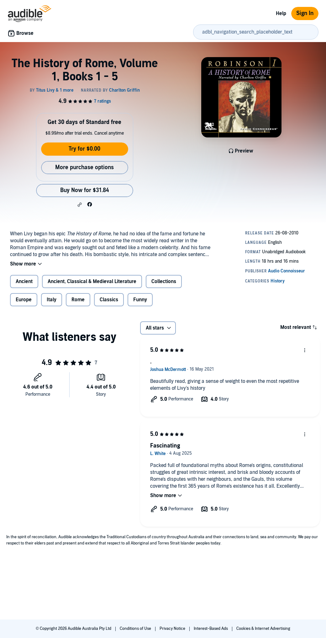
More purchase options (84, 167)
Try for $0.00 (84, 149)
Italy (51, 300)
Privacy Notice (173, 628)
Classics (109, 300)
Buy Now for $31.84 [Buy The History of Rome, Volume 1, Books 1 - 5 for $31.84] (84, 190)
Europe (24, 300)
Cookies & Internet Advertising (263, 628)
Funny (140, 300)
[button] (79, 204)
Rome (78, 300)
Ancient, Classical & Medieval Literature (92, 281)
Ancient (24, 281)
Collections (163, 281)
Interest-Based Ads (211, 628)
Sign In (304, 13)
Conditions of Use (136, 628)
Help (281, 13)
